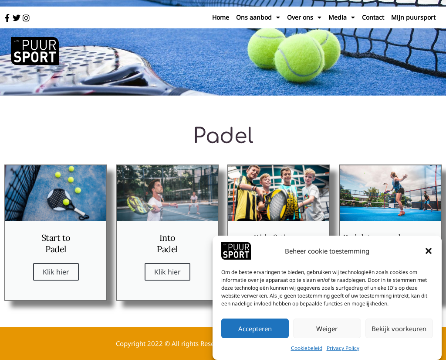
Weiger (327, 329)
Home (220, 17)
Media (341, 17)
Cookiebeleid (306, 349)
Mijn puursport (413, 17)
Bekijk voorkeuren (399, 329)
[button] (428, 251)
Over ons (304, 17)
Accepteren (255, 329)
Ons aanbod (258, 17)
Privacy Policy (343, 349)
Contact (373, 17)
